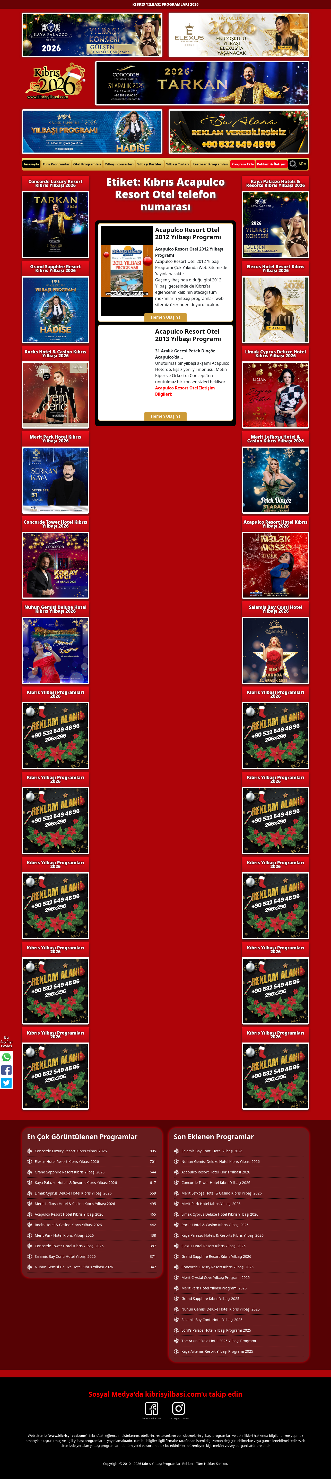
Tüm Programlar (56, 164)
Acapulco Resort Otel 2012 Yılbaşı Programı (188, 233)
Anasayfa (31, 164)
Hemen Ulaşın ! (165, 317)
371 (153, 1256)
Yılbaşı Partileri (149, 164)
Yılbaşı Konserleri (119, 164)
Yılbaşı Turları (177, 164)
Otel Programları (87, 164)
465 (153, 1214)
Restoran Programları (210, 164)
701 (153, 1161)
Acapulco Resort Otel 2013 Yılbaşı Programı (188, 335)
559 (153, 1193)
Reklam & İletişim (271, 164)
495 (153, 1203)
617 (153, 1182)
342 (153, 1266)
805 (153, 1150)
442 (153, 1224)
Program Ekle (243, 164)
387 (153, 1245)
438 (153, 1235)
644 (153, 1172)
